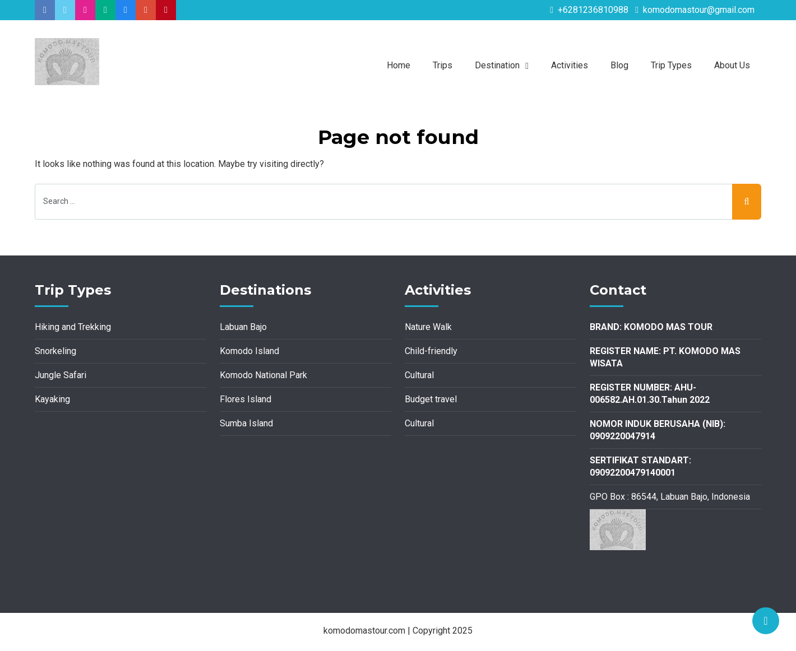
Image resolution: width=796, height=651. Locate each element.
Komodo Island (249, 351)
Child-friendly (431, 351)
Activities (569, 65)
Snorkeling (55, 351)
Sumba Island (246, 423)
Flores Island (245, 399)
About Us (732, 65)
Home (398, 65)
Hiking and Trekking (73, 327)
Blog (619, 65)
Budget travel (431, 399)
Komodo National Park (263, 375)
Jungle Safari (60, 375)
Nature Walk (428, 327)
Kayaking (52, 399)
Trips (442, 65)
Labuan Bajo (243, 327)
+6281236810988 (589, 9)
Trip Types (671, 65)
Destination (497, 65)
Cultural (419, 375)
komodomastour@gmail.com (695, 9)
